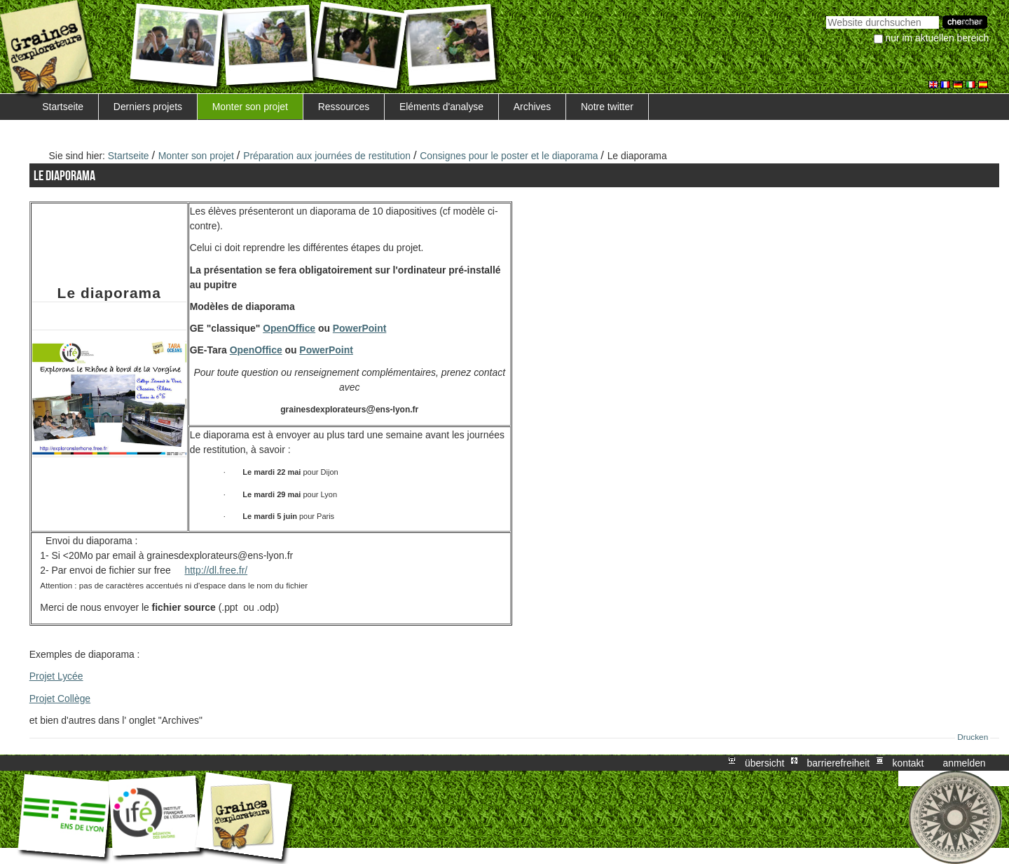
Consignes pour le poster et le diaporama (509, 155)
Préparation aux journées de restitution (327, 155)
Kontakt (908, 763)
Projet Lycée (56, 676)
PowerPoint (360, 328)
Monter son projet (250, 106)
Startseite (62, 106)
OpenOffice (289, 328)
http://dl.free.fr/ (215, 570)
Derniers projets (148, 106)
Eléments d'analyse (441, 106)
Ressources (343, 106)
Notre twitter (607, 106)
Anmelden (964, 763)
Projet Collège (59, 698)
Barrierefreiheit (838, 763)
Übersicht (764, 763)
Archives (532, 106)
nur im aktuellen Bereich (937, 37)
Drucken (972, 737)
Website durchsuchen (825, 14)
